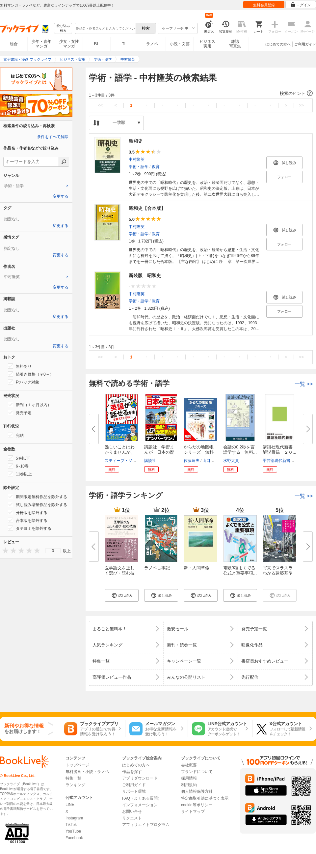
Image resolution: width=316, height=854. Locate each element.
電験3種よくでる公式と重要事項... (240, 570)
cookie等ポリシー (196, 805)
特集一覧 (73, 778)
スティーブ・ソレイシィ (126, 460)
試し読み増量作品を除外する (37, 504)
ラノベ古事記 (157, 567)
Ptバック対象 (23, 381)
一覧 (304, 384)
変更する (60, 196)
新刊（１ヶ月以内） (29, 404)
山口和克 (210, 460)
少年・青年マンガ (41, 43)
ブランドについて (197, 771)
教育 (156, 166)
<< (100, 105)
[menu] (53, 551)
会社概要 (189, 765)
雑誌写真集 (235, 43)
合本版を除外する (27, 520)
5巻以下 (19, 458)
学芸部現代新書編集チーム (286, 460)
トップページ (77, 765)
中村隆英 (137, 159)
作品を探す (132, 771)
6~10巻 (18, 466)
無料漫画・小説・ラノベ (87, 771)
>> (301, 105)
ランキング (75, 785)
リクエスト (132, 818)
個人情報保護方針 (197, 791)
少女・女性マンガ (69, 43)
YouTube (73, 831)
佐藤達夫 (191, 460)
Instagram (74, 818)
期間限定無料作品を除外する (37, 496)
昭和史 (136, 141)
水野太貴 (231, 460)
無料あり (20, 366)
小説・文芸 (180, 44)
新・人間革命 (196, 567)
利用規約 (189, 785)
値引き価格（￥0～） (31, 374)
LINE (70, 804)
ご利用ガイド (305, 44)
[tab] (36, 186)
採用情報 (189, 778)
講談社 (150, 460)
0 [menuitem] (53, 551)
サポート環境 (134, 791)
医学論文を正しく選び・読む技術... (120, 573)
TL (124, 44)
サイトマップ (193, 811)
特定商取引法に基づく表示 (204, 798)
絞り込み (63, 28)
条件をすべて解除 (52, 136)
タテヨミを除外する (29, 528)
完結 (16, 435)
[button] (201, 93)
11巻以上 (20, 473)
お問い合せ (132, 811)
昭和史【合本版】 (147, 208)
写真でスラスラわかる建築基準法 (278, 573)
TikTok (71, 824)
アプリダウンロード (140, 778)
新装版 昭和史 (145, 275)
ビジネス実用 (207, 43)
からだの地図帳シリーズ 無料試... (199, 452)
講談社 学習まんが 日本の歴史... (159, 452)
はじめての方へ (278, 44)
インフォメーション (140, 805)
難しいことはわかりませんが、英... (120, 452)
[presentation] (4, 550)
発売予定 (20, 412)
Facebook (74, 838)
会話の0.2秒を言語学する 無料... (240, 449)
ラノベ (152, 44)
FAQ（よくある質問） (142, 798)
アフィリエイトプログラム (146, 824)
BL (96, 43)
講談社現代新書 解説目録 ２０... (280, 449)
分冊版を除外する (27, 512)
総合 (14, 44)
